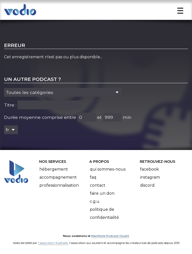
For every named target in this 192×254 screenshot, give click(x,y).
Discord (147, 185)
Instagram (150, 177)
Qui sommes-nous (107, 169)
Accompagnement (58, 177)
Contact (97, 185)
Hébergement (53, 169)
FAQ (93, 177)
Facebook (149, 169)
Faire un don (102, 193)
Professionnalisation (59, 185)
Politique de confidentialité (104, 213)
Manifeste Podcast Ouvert (110, 236)
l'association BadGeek (53, 243)
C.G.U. (95, 201)
